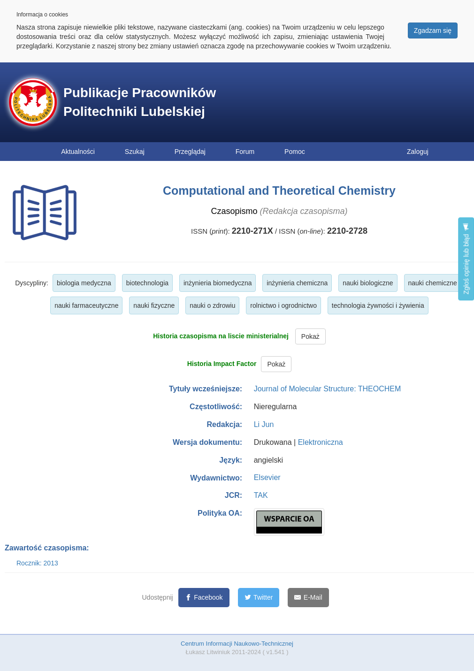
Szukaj (135, 151)
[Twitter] (259, 597)
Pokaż (310, 336)
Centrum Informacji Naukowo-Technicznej (237, 643)
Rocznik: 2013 (37, 563)
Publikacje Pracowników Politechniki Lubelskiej (139, 102)
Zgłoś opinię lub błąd (466, 258)
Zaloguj (417, 151)
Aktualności (78, 151)
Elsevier (267, 477)
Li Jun (264, 424)
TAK (261, 495)
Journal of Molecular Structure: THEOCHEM (327, 389)
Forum (245, 151)
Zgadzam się (432, 30)
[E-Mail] (308, 597)
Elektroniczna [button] (320, 442)
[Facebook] (203, 597)
